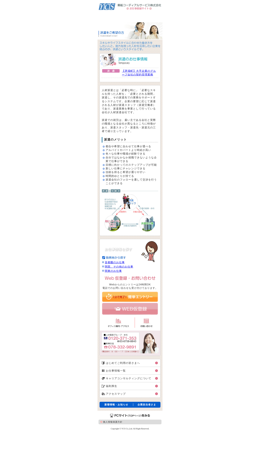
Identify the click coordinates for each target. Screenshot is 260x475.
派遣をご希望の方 (107, 16)
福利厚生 (111, 386)
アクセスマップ (116, 393)
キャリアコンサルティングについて (128, 378)
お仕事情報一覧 (116, 370)
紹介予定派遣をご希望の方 (128, 16)
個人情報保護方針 (112, 422)
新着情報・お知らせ (116, 404)
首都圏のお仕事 (115, 262)
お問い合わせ (146, 322)
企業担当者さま (147, 404)
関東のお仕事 (113, 270)
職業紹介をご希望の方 (151, 16)
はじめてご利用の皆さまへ (123, 362)
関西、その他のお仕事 (119, 266)
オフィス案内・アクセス (118, 322)
